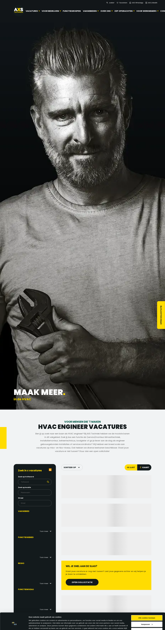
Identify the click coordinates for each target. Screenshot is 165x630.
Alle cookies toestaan (146, 547)
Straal (20, 498)
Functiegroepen (71, 11)
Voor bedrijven (50, 10)
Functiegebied (26, 537)
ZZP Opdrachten (122, 10)
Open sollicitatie (161, 315)
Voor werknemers (145, 10)
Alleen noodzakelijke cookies (146, 560)
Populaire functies (28, 615)
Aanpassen (147, 554)
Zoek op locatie (24, 487)
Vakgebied (23, 511)
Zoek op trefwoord (26, 477)
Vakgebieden (89, 10)
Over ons (104, 10)
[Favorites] (122, 2)
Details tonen (34, 566)
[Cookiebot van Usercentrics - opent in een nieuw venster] (14, 566)
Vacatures (32, 10)
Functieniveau (26, 589)
